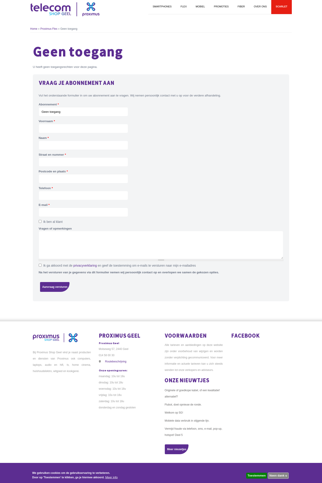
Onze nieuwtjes (187, 380)
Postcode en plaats (53, 171)
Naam (44, 138)
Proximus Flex (49, 28)
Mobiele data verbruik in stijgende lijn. (187, 420)
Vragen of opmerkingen (55, 228)
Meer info (111, 477)
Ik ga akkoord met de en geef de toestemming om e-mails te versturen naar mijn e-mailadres (119, 265)
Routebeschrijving (115, 361)
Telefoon (46, 188)
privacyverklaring (85, 265)
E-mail (44, 205)
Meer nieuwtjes (176, 449)
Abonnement (49, 104)
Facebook (245, 335)
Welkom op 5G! (174, 412)
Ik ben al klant (52, 222)
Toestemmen (257, 475)
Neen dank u (278, 475)
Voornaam (47, 121)
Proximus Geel (119, 335)
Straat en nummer (52, 154)
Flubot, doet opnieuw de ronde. (183, 404)
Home (33, 28)
